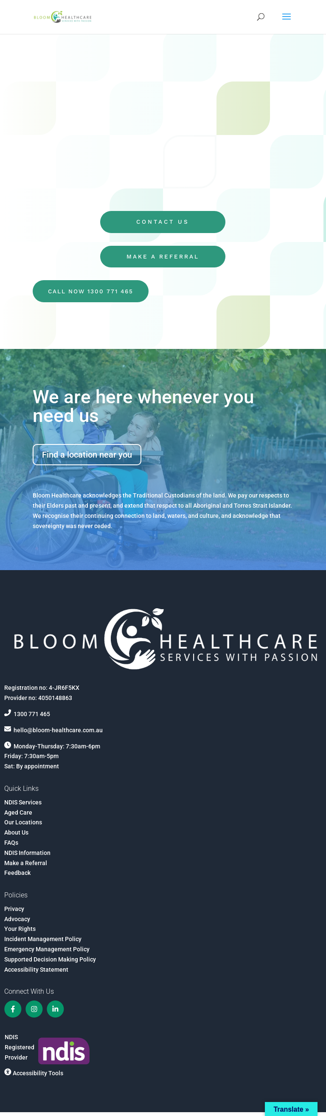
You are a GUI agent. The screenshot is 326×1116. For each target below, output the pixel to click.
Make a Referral (25, 866)
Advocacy (17, 922)
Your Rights (20, 932)
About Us (16, 835)
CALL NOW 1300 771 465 (94, 294)
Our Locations (23, 826)
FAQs (11, 846)
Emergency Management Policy (47, 952)
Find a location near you (87, 458)
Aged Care (18, 815)
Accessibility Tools (38, 1076)
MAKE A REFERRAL (163, 258)
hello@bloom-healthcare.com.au (58, 733)
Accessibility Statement (36, 973)
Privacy (14, 912)
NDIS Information (27, 856)
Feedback (17, 876)
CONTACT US (163, 222)
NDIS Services (23, 805)
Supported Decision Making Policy (50, 962)
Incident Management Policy (43, 942)
